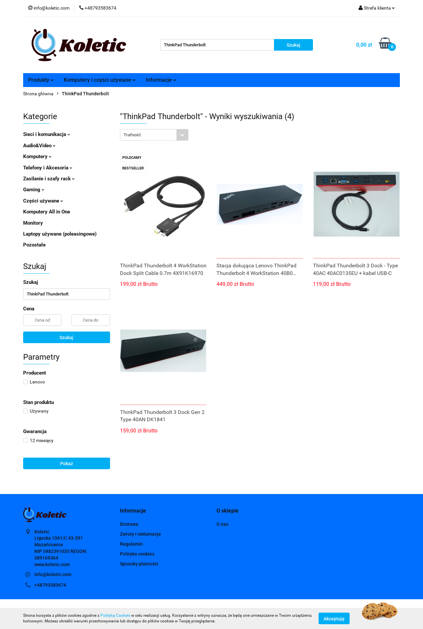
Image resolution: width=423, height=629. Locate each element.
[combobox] (154, 135)
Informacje (161, 80)
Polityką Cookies (115, 615)
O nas (222, 524)
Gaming (33, 190)
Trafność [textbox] (132, 134)
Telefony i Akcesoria (47, 168)
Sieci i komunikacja (46, 134)
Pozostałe (34, 245)
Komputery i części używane (100, 80)
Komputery (37, 156)
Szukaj (66, 337)
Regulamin (131, 544)
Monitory (33, 223)
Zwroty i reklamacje (140, 534)
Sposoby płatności (139, 563)
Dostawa (129, 524)
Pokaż (66, 463)
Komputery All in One (46, 212)
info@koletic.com (52, 574)
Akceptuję (334, 618)
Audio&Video (39, 146)
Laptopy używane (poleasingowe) (59, 234)
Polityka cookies (137, 554)
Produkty (41, 80)
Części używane (43, 201)
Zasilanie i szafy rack (49, 179)
